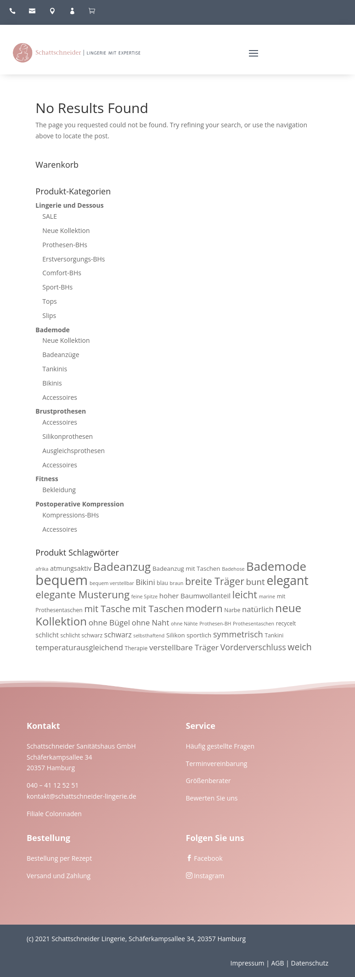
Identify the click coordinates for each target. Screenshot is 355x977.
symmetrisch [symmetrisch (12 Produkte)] (238, 634)
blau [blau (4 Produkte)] (162, 583)
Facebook (208, 858)
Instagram (209, 875)
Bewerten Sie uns (212, 798)
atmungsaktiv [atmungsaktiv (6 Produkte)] (70, 568)
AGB (277, 963)
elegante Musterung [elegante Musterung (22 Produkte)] (82, 594)
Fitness (46, 478)
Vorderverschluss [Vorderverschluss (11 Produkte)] (253, 647)
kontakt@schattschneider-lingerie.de (81, 796)
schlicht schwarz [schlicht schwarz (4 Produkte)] (82, 635)
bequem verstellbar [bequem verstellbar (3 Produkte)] (112, 583)
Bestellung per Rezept (59, 858)
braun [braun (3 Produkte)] (177, 583)
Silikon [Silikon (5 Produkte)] (175, 635)
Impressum (248, 963)
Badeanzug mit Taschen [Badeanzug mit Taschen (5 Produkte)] (186, 568)
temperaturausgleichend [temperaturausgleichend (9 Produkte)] (79, 647)
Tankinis (54, 368)
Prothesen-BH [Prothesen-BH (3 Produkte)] (215, 623)
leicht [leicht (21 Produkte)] (244, 594)
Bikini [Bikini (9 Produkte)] (145, 582)
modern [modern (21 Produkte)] (204, 608)
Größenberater (208, 780)
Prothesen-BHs (64, 244)
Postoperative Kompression (79, 504)
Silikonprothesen (67, 436)
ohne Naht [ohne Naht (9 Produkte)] (150, 622)
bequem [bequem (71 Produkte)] (61, 580)
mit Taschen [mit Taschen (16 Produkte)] (158, 608)
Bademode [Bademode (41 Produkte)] (276, 566)
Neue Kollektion (66, 230)
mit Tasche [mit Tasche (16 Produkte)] (107, 608)
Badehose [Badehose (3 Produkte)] (233, 569)
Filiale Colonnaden (54, 813)
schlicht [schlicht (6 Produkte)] (47, 635)
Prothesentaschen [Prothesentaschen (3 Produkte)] (253, 623)
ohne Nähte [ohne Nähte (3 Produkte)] (184, 623)
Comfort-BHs (61, 272)
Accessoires (59, 397)
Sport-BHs (57, 287)
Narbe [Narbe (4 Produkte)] (232, 610)
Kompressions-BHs (70, 515)
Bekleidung (59, 489)
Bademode (52, 329)
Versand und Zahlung (58, 875)
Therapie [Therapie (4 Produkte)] (135, 648)
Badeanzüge (60, 354)
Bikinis (52, 383)
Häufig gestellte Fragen (220, 746)
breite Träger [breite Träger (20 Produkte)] (214, 581)
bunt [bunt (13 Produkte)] (255, 582)
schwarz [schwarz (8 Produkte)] (118, 635)
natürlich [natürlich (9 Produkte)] (258, 609)
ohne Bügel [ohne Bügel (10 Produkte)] (109, 622)
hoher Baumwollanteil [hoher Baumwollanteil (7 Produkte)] (195, 595)
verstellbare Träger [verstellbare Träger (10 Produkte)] (184, 647)
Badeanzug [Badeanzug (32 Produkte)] (122, 566)
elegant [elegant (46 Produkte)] (287, 580)
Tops (49, 301)
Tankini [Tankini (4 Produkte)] (274, 635)
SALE (49, 216)
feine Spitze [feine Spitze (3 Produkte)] (144, 596)
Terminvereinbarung (217, 763)
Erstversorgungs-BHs (73, 259)
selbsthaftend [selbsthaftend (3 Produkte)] (148, 635)
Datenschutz (309, 963)
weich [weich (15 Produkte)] (299, 647)
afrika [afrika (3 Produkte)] (41, 569)
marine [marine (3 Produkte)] (267, 596)
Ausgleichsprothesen (73, 450)
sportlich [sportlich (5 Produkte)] (198, 635)
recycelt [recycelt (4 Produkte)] (286, 623)
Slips (49, 315)
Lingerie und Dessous (69, 205)
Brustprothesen (60, 411)
